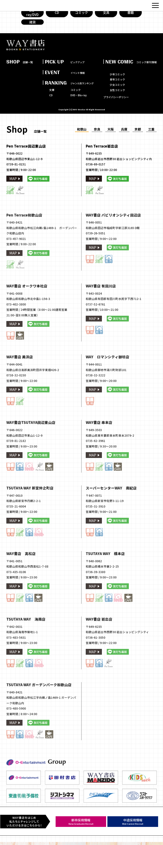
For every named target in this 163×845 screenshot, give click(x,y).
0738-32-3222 (95, 395)
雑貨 (32, 26)
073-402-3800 (16, 324)
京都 (138, 134)
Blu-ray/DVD (32, 15)
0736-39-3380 (95, 592)
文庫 (51, 94)
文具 (106, 15)
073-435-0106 (16, 592)
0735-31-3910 (95, 526)
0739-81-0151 (16, 169)
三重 (151, 134)
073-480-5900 (16, 728)
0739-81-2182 (16, 460)
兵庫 (124, 134)
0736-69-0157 (95, 169)
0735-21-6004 (16, 526)
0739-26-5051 (95, 253)
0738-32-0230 (16, 395)
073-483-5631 (16, 657)
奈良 (97, 134)
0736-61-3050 (95, 657)
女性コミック (117, 95)
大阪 (110, 134)
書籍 (130, 15)
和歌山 (82, 134)
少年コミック (117, 79)
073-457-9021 (16, 258)
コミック (81, 15)
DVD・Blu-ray (78, 100)
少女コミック (117, 89)
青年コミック (117, 84)
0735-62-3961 (95, 460)
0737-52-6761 (95, 324)
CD (57, 15)
